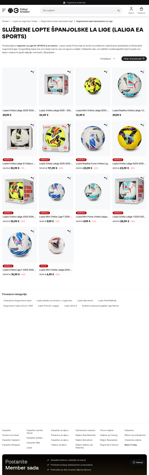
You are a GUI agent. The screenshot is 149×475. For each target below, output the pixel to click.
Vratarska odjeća (133, 440)
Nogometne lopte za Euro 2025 (18, 306)
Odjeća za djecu (59, 445)
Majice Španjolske (108, 440)
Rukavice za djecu (60, 435)
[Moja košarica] (141, 10)
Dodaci (5, 21)
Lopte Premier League (48, 306)
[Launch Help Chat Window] (137, 462)
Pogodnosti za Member (74, 3)
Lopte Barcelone (85, 300)
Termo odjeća (106, 430)
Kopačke (6, 430)
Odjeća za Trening (109, 435)
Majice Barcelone (84, 440)
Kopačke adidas (34, 438)
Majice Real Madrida (85, 435)
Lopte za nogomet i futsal (25, 21)
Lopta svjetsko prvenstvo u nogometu (54, 300)
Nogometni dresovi (109, 445)
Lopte (29, 447)
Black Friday (131, 445)
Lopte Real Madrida (107, 300)
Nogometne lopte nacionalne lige (57, 21)
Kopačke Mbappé (11, 445)
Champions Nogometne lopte (17, 300)
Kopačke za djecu (59, 430)
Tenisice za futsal (10, 435)
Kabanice (129, 430)
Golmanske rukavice (85, 430)
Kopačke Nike (33, 442)
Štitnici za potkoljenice (135, 435)
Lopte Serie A (70, 306)
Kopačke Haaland (10, 440)
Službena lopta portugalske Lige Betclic (100, 306)
